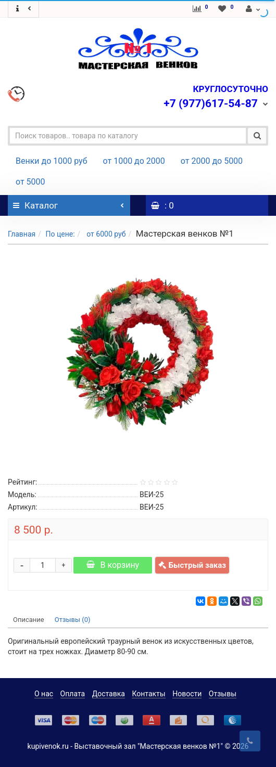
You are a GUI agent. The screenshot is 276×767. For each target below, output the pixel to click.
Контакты (148, 694)
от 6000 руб (105, 234)
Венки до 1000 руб (51, 161)
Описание (28, 619)
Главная (21, 234)
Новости (187, 694)
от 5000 (30, 182)
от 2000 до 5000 (212, 161)
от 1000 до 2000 (134, 161)
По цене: (59, 234)
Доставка (108, 694)
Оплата (72, 694)
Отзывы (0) (73, 619)
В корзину (112, 565)
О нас (43, 694)
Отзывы (222, 694)
